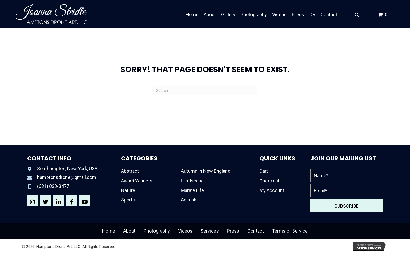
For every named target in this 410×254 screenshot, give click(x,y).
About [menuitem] (129, 231)
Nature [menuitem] (128, 190)
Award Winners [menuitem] (136, 180)
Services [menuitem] (210, 231)
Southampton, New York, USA (67, 168)
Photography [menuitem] (157, 231)
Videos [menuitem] (185, 231)
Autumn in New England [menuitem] (205, 171)
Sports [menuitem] (128, 200)
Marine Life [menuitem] (192, 190)
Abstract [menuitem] (130, 171)
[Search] (205, 90)
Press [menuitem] (233, 231)
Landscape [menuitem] (192, 180)
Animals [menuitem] (189, 200)
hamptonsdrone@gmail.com (66, 177)
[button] (32, 200)
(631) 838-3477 (53, 186)
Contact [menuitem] (255, 231)
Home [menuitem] (108, 231)
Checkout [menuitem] (269, 180)
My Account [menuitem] (271, 190)
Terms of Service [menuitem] (290, 231)
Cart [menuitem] (263, 171)
